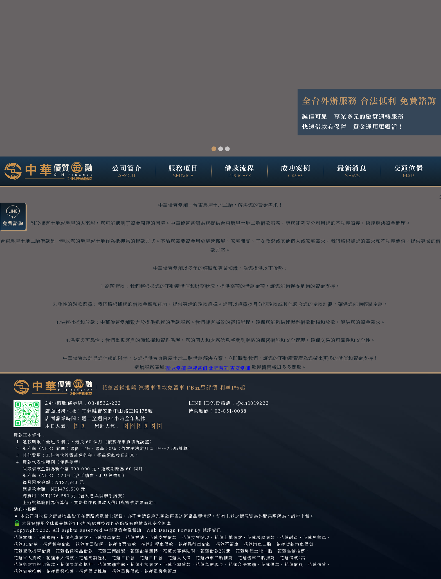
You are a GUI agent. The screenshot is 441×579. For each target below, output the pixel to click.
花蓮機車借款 (107, 537)
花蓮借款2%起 (215, 551)
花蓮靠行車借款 (194, 544)
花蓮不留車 (227, 544)
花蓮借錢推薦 (60, 571)
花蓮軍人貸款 (28, 557)
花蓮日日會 (151, 557)
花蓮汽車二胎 (258, 544)
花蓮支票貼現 (196, 537)
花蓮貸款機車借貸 (32, 551)
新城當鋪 (176, 367)
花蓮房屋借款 (261, 537)
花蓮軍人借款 (60, 557)
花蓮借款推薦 (28, 571)
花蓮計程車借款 (157, 544)
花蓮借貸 (317, 564)
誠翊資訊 (211, 530)
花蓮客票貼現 (89, 544)
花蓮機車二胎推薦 (256, 557)
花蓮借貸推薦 (93, 571)
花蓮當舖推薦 (291, 551)
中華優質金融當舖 (122, 530)
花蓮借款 (270, 564)
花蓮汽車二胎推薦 (214, 557)
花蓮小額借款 (144, 564)
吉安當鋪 (240, 367)
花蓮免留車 (314, 537)
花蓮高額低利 (93, 557)
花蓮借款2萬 (293, 557)
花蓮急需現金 (209, 564)
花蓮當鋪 (46, 537)
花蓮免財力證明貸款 (34, 564)
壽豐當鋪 (197, 367)
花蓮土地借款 (228, 537)
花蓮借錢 (293, 564)
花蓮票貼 (134, 537)
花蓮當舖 (23, 537)
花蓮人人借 (179, 557)
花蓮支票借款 (163, 537)
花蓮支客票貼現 (179, 551)
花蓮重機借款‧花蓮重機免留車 (144, 571)
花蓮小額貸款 (177, 564)
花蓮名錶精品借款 (74, 551)
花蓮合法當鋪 (242, 564)
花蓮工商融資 (112, 551)
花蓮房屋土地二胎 (254, 551)
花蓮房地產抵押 (76, 564)
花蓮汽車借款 (74, 537)
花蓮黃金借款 (57, 544)
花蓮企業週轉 (144, 551)
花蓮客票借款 (122, 544)
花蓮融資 (289, 537)
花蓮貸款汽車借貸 (295, 544)
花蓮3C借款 (26, 544)
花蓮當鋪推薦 (112, 564)
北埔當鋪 (219, 367)
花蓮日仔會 (123, 557)
